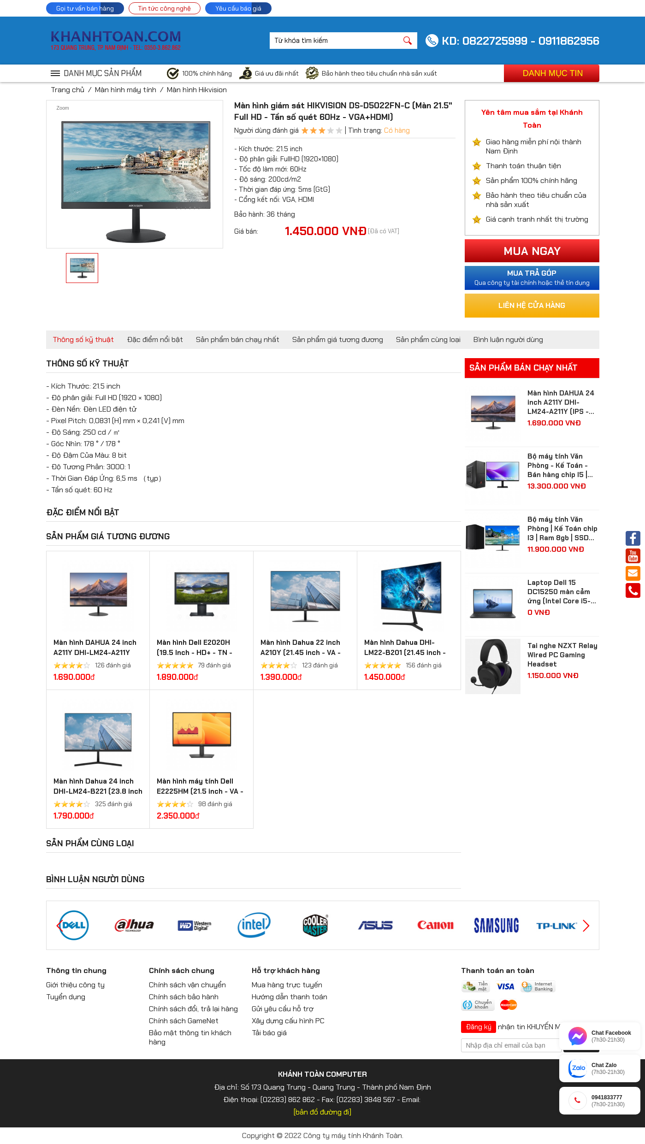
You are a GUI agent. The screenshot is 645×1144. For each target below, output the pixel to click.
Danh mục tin (553, 73)
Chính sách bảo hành (184, 997)
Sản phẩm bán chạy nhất (237, 339)
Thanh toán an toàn (497, 970)
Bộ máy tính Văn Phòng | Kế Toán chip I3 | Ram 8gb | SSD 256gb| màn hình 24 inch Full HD (562, 529)
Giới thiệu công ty (75, 985)
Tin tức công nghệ (164, 8)
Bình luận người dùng (508, 339)
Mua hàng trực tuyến (287, 985)
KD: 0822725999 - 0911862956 (520, 41)
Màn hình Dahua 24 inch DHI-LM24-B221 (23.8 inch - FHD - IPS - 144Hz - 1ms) (97, 791)
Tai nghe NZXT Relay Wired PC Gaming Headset (562, 655)
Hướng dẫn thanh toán (289, 997)
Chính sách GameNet (184, 1021)
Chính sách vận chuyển (187, 985)
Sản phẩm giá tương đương (337, 339)
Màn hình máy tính (125, 89)
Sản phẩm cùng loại (428, 339)
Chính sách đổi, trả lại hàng (193, 1009)
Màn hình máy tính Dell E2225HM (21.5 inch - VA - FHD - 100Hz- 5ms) (200, 791)
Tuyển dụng (65, 997)
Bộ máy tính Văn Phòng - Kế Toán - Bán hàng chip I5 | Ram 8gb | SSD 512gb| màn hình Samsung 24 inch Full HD (557, 465)
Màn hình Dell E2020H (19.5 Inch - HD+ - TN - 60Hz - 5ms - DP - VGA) (197, 652)
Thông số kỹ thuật (83, 339)
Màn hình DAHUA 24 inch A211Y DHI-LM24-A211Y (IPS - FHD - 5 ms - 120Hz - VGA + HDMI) (562, 402)
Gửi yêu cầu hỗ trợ (283, 1009)
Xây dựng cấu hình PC (288, 1021)
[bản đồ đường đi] (322, 1112)
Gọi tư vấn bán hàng (85, 8)
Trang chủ (67, 89)
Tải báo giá (269, 1033)
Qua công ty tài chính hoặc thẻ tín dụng (532, 277)
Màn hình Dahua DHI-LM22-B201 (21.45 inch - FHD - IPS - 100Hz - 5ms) (406, 652)
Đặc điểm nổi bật (155, 339)
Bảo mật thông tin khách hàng (190, 1037)
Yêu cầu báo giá (238, 8)
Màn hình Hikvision (197, 89)
